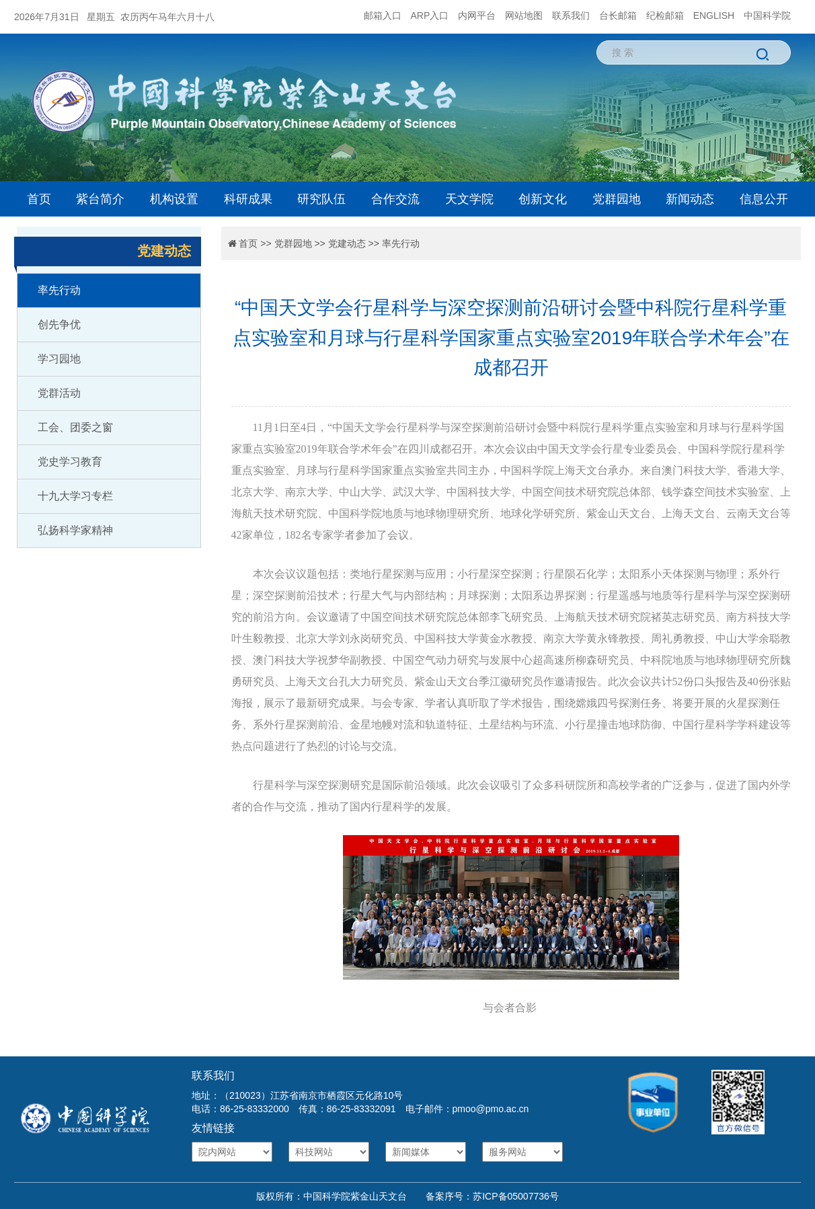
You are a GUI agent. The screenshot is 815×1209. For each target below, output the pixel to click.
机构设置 (174, 199)
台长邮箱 (618, 15)
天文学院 (469, 199)
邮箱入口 (382, 15)
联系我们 (571, 15)
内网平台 (477, 15)
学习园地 (59, 358)
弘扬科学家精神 (75, 530)
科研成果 (248, 199)
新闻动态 (690, 199)
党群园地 (616, 199)
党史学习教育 (70, 461)
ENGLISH (713, 15)
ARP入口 (430, 15)
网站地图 (524, 15)
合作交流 (395, 199)
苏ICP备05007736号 (516, 1196)
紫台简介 (100, 199)
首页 (39, 199)
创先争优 (59, 324)
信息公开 (764, 199)
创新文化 (542, 199)
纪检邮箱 (665, 15)
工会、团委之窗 (75, 427)
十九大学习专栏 (75, 496)
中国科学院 (767, 15)
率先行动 (59, 290)
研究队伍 (321, 199)
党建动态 (347, 243)
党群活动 (59, 393)
